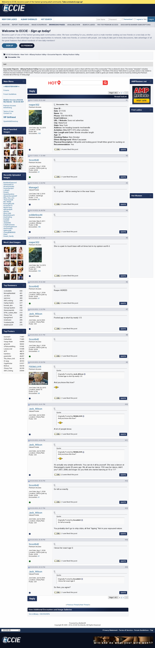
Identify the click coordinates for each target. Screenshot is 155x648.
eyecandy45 (7, 209)
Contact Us (7, 113)
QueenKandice (8, 194)
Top (151, 630)
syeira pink (7, 230)
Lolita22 (6, 190)
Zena (5, 234)
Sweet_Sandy (8, 236)
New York (24, 54)
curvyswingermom (10, 227)
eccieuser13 (7, 206)
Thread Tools (119, 97)
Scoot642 (34, 160)
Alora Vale (7, 213)
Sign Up (9, 46)
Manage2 (34, 187)
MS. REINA (7, 202)
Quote (123, 150)
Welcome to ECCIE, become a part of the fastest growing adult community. (42, 2)
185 (39, 227)
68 (39, 393)
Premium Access (9, 106)
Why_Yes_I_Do (8, 198)
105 (39, 133)
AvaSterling (7, 217)
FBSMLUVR (35, 366)
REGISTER (5, 25)
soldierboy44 (35, 215)
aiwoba (6, 211)
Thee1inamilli (8, 200)
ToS (145, 19)
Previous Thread (73, 605)
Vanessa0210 (8, 184)
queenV (6, 221)
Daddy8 (6, 219)
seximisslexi (8, 228)
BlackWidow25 (9, 215)
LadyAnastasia (9, 225)
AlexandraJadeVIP (10, 196)
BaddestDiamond (10, 183)
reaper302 (34, 104)
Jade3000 (7, 223)
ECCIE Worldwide (12, 54)
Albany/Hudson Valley (38, 54)
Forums (6, 90)
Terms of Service (126, 630)
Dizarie (6, 192)
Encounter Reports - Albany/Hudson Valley (63, 54)
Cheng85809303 (9, 232)
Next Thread (84, 605)
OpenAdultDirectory (10, 121)
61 (39, 172)
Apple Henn (7, 207)
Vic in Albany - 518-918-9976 (39, 614)
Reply (32, 91)
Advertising (7, 107)
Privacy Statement (110, 630)
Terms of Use (8, 111)
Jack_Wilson (35, 313)
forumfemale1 (8, 188)
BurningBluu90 (8, 204)
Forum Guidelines (9, 94)
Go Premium (27, 46)
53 (39, 199)
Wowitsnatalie (8, 186)
